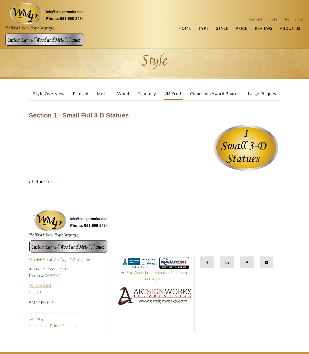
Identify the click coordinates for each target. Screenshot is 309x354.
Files (286, 19)
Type (203, 28)
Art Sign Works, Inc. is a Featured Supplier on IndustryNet (155, 270)
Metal (103, 93)
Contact (255, 19)
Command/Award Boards (215, 93)
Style (222, 28)
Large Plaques (262, 93)
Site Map (36, 319)
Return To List (45, 181)
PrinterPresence (64, 325)
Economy (147, 93)
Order (299, 19)
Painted (80, 93)
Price (241, 28)
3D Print (173, 93)
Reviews (263, 28)
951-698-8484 (40, 286)
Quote (272, 19)
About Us (290, 28)
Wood (123, 93)
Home (185, 28)
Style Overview (49, 93)
